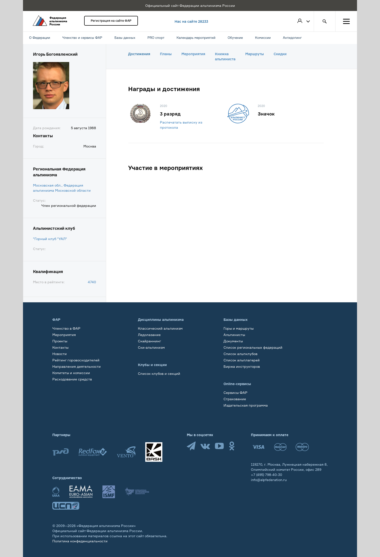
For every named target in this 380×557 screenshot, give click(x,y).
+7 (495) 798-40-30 (266, 475)
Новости (59, 354)
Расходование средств (72, 379)
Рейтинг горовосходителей (76, 360)
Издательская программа (246, 405)
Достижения (139, 54)
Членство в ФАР (66, 328)
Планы (166, 54)
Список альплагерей (242, 360)
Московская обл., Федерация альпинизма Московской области (62, 187)
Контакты (60, 347)
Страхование (235, 399)
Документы (233, 341)
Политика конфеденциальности (80, 541)
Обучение (60, 385)
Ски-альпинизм (151, 347)
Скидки (280, 54)
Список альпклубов (240, 354)
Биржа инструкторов (242, 366)
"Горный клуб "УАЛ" (50, 239)
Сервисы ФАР (235, 392)
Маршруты (254, 54)
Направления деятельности (76, 366)
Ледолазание (149, 335)
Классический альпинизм (160, 328)
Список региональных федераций (253, 347)
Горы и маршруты (239, 328)
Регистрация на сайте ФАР (111, 20)
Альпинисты (234, 335)
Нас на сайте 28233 (191, 21)
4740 (92, 282)
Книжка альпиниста (225, 56)
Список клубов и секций (159, 373)
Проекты (59, 341)
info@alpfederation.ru (269, 480)
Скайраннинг (149, 341)
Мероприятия (193, 54)
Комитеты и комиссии (71, 373)
